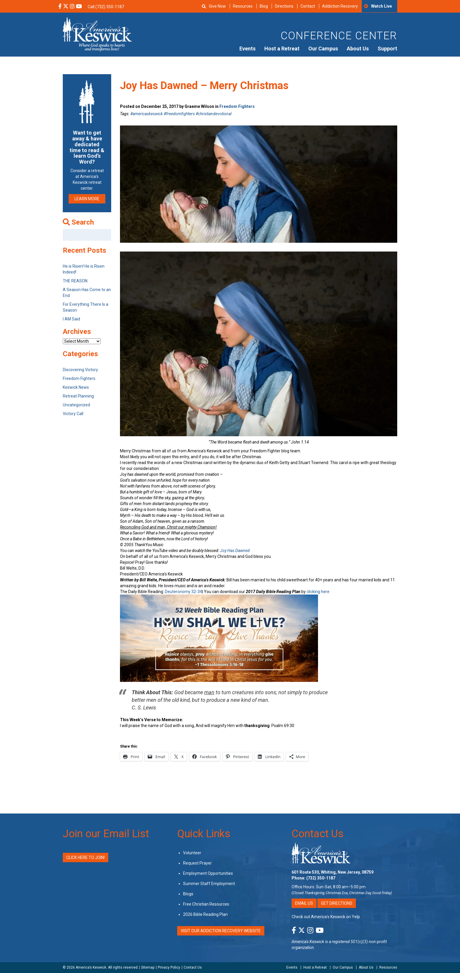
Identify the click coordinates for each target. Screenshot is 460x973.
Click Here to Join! (85, 857)
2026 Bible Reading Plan (205, 914)
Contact (307, 6)
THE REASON (75, 281)
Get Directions (336, 903)
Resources (243, 6)
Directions (284, 6)
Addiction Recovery (340, 6)
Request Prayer (197, 863)
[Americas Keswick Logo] (97, 33)
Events (247, 48)
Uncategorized (76, 405)
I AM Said (71, 319)
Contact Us (318, 834)
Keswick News (76, 387)
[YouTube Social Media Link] (79, 6)
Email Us (304, 903)
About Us (358, 48)
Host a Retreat (282, 48)
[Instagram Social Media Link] (72, 6)
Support (387, 48)
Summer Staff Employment (209, 883)
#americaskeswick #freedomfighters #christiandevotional (180, 113)
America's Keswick (308, 941)
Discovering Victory (80, 369)
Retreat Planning (78, 396)
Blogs (188, 894)
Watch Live (381, 6)
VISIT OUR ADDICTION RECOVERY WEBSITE (221, 930)
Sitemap (147, 967)
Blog (264, 6)
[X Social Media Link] (65, 6)
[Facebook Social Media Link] (60, 6)
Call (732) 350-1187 (106, 6)
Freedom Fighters (237, 106)
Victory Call (73, 413)
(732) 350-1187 (320, 878)
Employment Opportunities (208, 873)
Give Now (217, 6)
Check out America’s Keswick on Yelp (326, 916)
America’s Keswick (91, 967)
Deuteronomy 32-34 (183, 591)
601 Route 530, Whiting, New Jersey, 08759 (332, 872)
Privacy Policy (169, 967)
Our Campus (323, 48)
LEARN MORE (87, 198)
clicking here (318, 591)
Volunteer (192, 852)
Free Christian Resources (206, 904)
